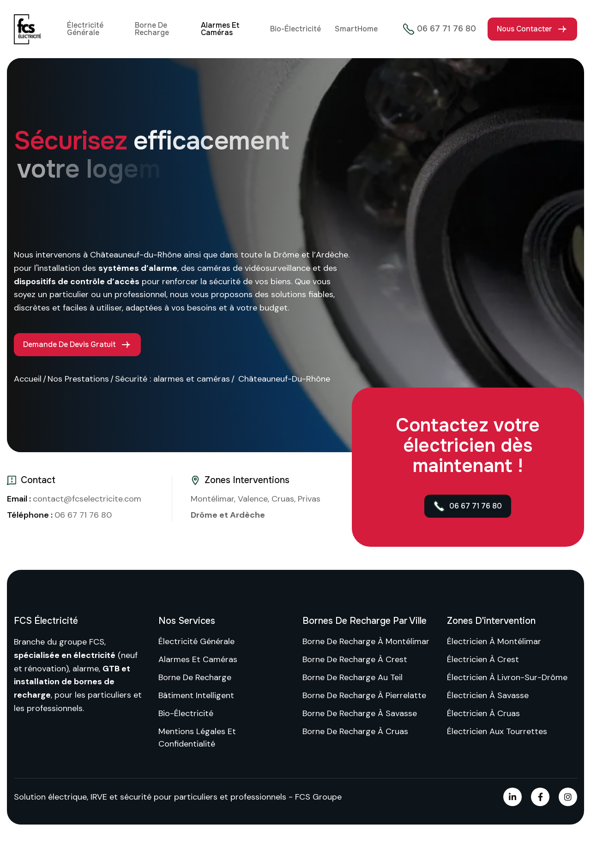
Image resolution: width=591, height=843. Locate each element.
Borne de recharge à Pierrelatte (364, 695)
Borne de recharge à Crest (354, 659)
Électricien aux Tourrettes (497, 731)
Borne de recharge (152, 28)
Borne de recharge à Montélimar (365, 641)
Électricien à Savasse (488, 695)
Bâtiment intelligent (196, 695)
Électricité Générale (85, 28)
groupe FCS (81, 641)
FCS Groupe (318, 796)
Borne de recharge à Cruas (355, 731)
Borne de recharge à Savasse (359, 713)
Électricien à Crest (483, 659)
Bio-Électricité (295, 29)
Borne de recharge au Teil (352, 677)
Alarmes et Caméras (220, 28)
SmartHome (356, 29)
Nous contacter (524, 29)
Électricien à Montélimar (494, 641)
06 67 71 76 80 (439, 29)
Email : (20, 498)
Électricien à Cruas (483, 713)
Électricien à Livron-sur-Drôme (507, 677)
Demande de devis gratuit (69, 344)
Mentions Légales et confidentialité (197, 737)
